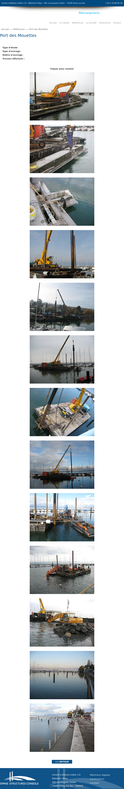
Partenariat (104, 23)
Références (77, 23)
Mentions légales (100, 775)
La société (91, 23)
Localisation (97, 779)
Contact (117, 23)
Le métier (64, 23)
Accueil (53, 23)
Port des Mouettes (38, 29)
